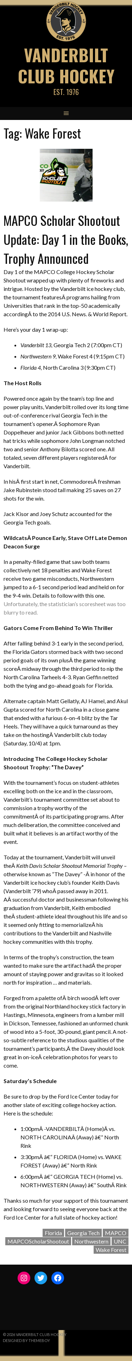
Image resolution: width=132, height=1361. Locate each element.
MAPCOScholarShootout (38, 1241)
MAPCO (115, 1232)
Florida (53, 1232)
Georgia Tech (83, 1232)
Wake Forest (111, 1249)
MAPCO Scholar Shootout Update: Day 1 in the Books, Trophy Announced (66, 239)
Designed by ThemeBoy (26, 1340)
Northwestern (91, 1241)
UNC (120, 1241)
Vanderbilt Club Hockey (66, 65)
